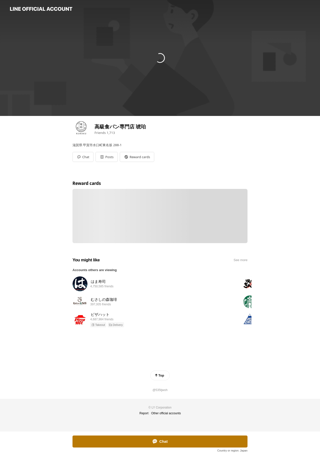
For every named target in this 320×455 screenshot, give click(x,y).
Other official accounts (166, 413)
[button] (107, 157)
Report (144, 413)
